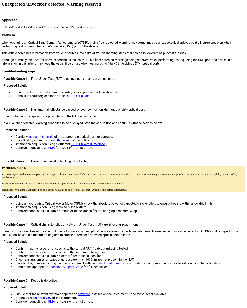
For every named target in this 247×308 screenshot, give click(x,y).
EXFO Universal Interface (88, 144)
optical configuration (110, 263)
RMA (51, 148)
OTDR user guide (77, 96)
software (84, 294)
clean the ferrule (60, 140)
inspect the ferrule (41, 137)
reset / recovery (40, 298)
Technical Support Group (66, 267)
